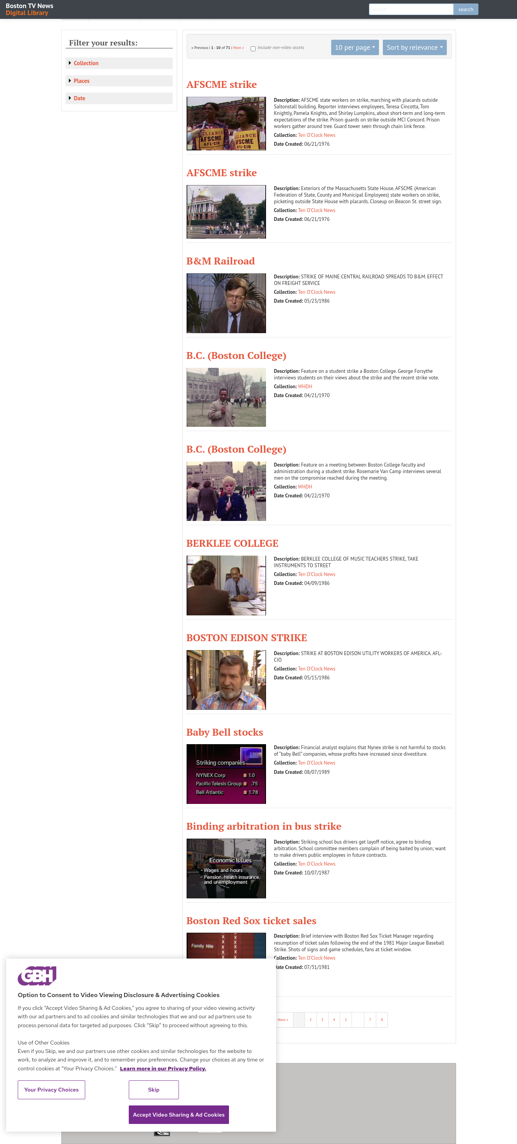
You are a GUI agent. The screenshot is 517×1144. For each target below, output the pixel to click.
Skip (154, 1089)
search (465, 9)
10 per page (352, 47)
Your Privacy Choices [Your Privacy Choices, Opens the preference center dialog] (51, 1089)
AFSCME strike (222, 84)
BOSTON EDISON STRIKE (247, 637)
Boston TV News (30, 8)
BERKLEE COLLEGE (233, 542)
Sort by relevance (412, 47)
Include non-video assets (281, 47)
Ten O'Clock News (316, 135)
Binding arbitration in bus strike (264, 825)
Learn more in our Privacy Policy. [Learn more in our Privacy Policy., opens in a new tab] (163, 1068)
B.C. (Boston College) (237, 355)
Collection (86, 63)
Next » (238, 47)
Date (80, 98)
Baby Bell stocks (225, 731)
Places (82, 80)
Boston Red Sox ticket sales (252, 920)
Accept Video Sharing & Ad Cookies (179, 1114)
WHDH (305, 386)
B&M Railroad (221, 260)
